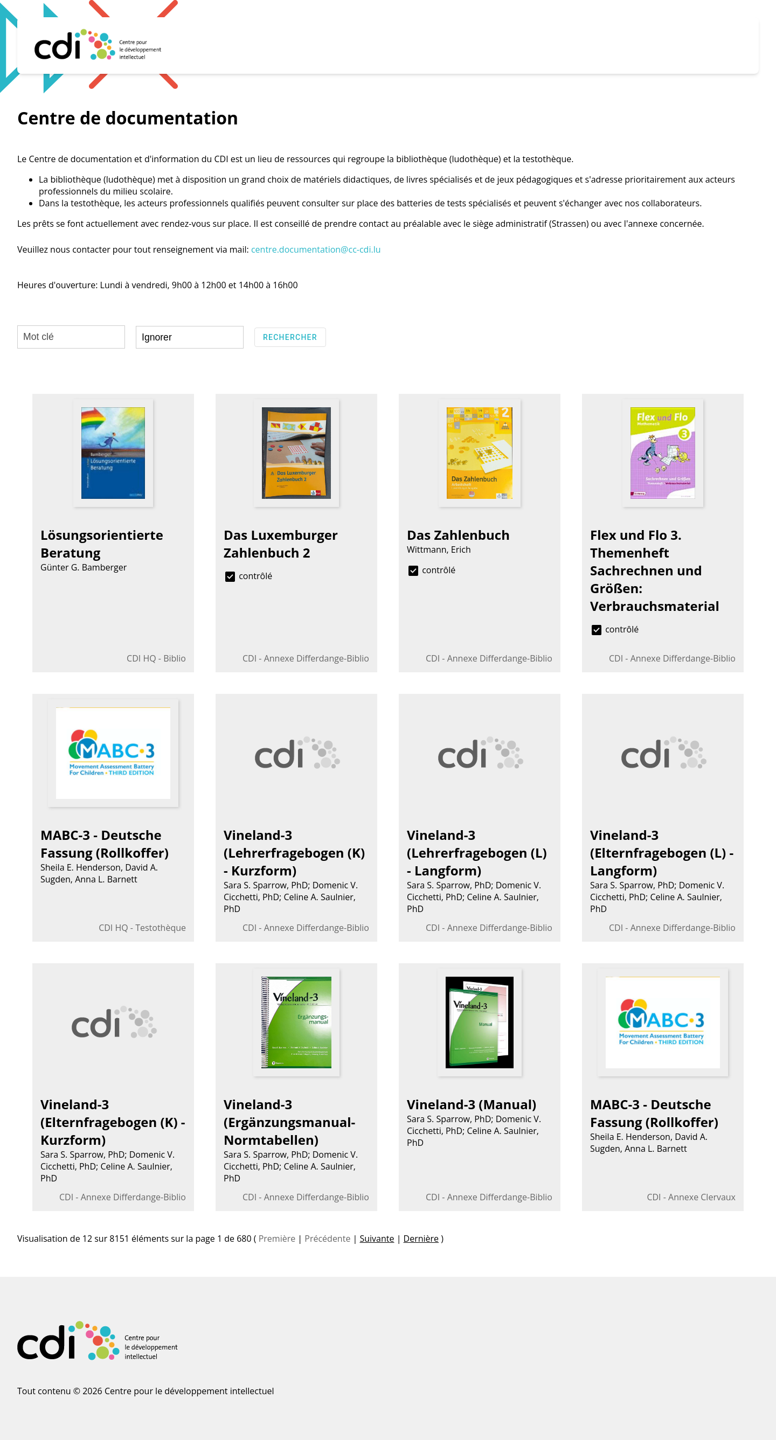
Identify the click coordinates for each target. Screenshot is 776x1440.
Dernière (421, 1238)
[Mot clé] (71, 337)
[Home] (98, 45)
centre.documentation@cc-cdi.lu (316, 249)
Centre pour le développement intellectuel (189, 1391)
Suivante (376, 1238)
